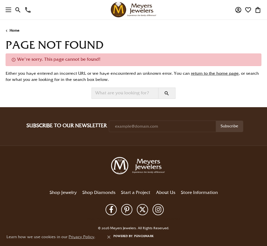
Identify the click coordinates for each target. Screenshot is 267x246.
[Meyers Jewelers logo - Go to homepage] (133, 10)
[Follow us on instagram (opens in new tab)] (158, 209)
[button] (18, 9)
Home (14, 30)
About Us (165, 193)
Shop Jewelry (63, 193)
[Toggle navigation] (7, 9)
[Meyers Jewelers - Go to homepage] (139, 166)
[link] (27, 9)
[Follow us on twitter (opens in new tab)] (142, 209)
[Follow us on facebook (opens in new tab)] (111, 209)
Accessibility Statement (164, 218)
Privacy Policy (113, 218)
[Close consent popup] (109, 237)
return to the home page (215, 74)
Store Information (199, 193)
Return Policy (95, 218)
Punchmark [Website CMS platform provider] (144, 236)
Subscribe (229, 126)
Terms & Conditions (136, 218)
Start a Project (135, 193)
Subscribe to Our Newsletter (66, 125)
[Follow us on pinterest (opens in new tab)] (126, 209)
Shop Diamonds (98, 193)
